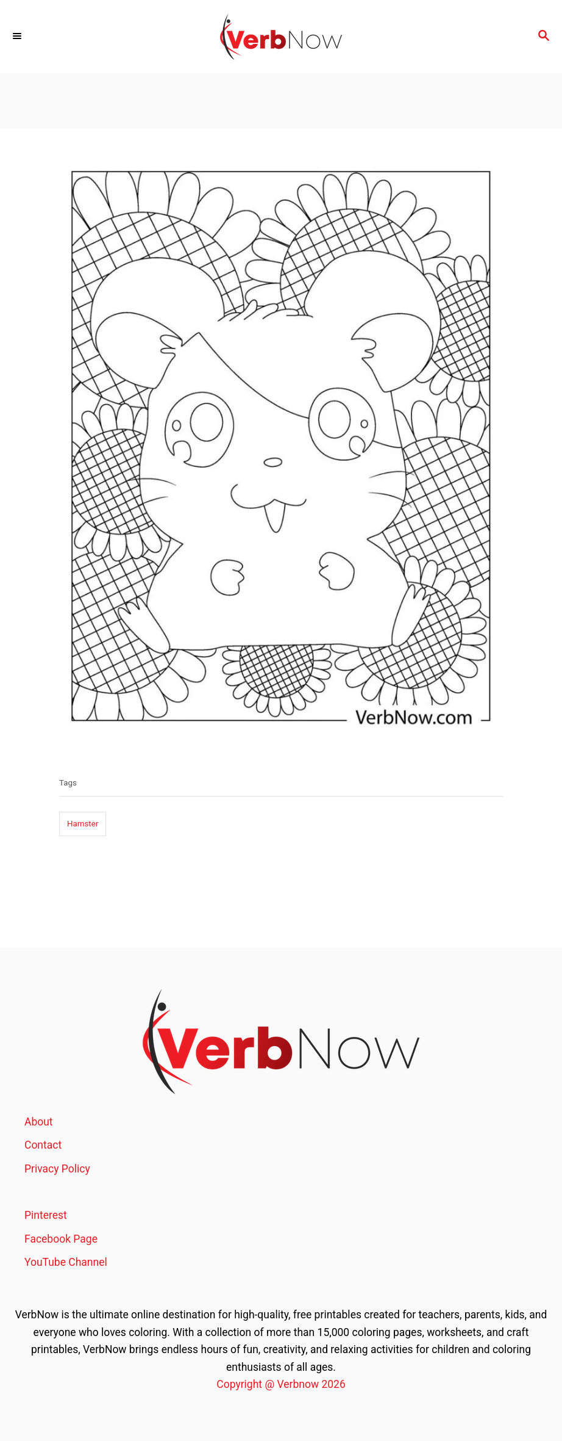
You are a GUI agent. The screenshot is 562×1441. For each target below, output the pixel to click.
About (38, 1122)
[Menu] (18, 36)
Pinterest (45, 1215)
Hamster (82, 823)
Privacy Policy (57, 1169)
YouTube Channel (65, 1262)
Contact (43, 1145)
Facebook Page (61, 1239)
